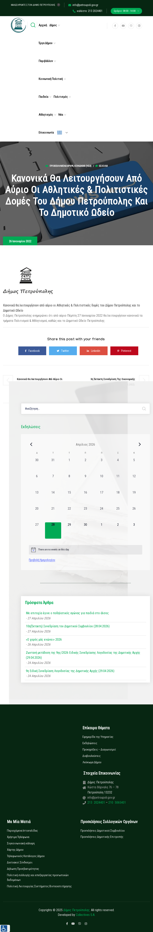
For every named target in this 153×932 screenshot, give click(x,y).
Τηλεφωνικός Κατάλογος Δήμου (26, 856)
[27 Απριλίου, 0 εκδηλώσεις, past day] (37, 530)
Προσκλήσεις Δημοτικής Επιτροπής (101, 837)
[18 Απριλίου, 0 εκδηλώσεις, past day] (118, 498)
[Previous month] (31, 444)
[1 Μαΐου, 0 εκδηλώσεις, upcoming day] (102, 530)
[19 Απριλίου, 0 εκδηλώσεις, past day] (134, 498)
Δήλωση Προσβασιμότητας (23, 869)
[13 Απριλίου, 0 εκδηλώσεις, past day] (37, 498)
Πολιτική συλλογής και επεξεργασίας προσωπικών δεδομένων (38, 877)
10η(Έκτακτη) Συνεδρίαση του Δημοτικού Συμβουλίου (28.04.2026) (68, 626)
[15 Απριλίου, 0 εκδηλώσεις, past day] (69, 498)
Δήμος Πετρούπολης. (76, 910)
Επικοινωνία (46, 132)
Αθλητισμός (46, 114)
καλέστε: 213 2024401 (88, 11)
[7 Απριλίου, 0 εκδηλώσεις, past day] (53, 482)
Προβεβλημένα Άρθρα (61, 166)
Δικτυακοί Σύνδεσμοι (19, 862)
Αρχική (43, 25)
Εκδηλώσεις (89, 743)
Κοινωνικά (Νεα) (82, 166)
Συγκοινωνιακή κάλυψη (21, 843)
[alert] (85, 550)
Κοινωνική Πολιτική (51, 79)
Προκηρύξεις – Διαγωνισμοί (99, 749)
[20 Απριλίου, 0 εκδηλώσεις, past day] (37, 514)
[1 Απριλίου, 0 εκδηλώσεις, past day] (69, 466)
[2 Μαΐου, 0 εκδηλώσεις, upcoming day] (118, 530)
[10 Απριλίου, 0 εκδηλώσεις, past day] (102, 482)
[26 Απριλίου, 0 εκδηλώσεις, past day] (134, 514)
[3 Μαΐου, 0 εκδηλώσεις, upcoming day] (134, 530)
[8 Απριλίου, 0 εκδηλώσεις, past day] (69, 482)
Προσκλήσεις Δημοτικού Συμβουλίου (102, 830)
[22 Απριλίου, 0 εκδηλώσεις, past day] (69, 514)
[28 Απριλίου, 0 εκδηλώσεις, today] (53, 530)
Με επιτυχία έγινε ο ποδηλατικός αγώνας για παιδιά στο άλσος (67, 613)
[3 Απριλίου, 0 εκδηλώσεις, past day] (102, 466)
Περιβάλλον (46, 61)
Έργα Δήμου (45, 43)
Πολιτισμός (61, 97)
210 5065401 (117, 802)
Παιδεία (43, 97)
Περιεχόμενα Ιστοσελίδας (22, 830)
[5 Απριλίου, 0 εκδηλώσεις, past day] (134, 466)
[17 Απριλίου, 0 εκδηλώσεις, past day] (102, 498)
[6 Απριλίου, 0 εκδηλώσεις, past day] (37, 482)
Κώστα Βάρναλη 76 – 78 (103, 787)
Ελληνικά (59, 132)
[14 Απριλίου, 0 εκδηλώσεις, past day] (53, 498)
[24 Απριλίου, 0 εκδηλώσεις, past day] (102, 514)
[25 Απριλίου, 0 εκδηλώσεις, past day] (118, 514)
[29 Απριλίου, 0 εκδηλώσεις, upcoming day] (69, 530)
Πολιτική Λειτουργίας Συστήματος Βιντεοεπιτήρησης (39, 886)
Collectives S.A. (85, 915)
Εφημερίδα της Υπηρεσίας (97, 737)
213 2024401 (96, 802)
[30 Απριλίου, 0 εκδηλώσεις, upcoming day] (85, 530)
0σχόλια (101, 166)
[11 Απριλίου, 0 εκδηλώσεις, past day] (118, 482)
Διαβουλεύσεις (91, 756)
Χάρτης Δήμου (15, 850)
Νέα (60, 114)
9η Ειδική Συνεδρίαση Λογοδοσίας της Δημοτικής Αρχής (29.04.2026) (70, 671)
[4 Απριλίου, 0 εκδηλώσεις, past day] (118, 466)
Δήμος (53, 25)
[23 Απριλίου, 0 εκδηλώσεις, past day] (85, 514)
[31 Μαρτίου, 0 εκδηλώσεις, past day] (53, 466)
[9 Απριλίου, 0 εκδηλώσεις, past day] (85, 482)
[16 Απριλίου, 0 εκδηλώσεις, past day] (85, 498)
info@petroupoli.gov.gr (83, 5)
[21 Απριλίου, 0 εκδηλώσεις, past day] (53, 514)
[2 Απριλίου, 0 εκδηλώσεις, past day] (85, 466)
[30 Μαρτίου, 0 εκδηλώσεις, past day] (37, 466)
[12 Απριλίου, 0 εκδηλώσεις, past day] (134, 482)
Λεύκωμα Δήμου (91, 762)
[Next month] (139, 444)
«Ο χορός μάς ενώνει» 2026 (44, 639)
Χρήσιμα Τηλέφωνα (18, 837)
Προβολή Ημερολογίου (42, 560)
